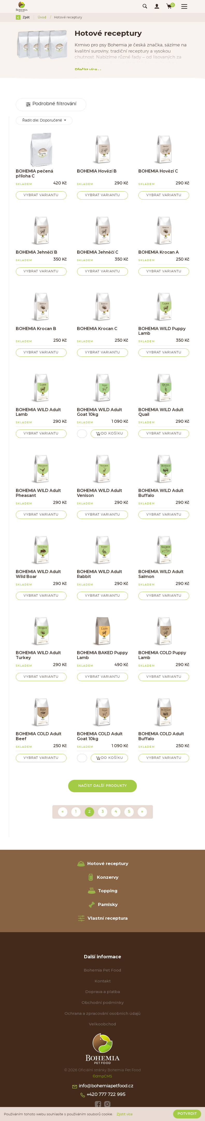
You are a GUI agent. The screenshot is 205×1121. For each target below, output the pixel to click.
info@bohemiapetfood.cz (102, 1086)
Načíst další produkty (102, 786)
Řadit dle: (42, 120)
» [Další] (142, 811)
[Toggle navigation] (145, 6)
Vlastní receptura (102, 918)
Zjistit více (125, 1114)
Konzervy (102, 877)
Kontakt (103, 981)
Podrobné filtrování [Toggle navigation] (50, 104)
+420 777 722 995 (102, 1095)
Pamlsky (103, 905)
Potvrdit (187, 1114)
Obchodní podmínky (103, 1002)
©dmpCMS (102, 1076)
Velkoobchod (102, 1024)
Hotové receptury (102, 864)
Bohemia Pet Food (102, 970)
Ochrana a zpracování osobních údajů (102, 1013)
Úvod (42, 17)
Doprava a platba (102, 991)
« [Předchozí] (63, 811)
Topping (102, 891)
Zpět (23, 17)
